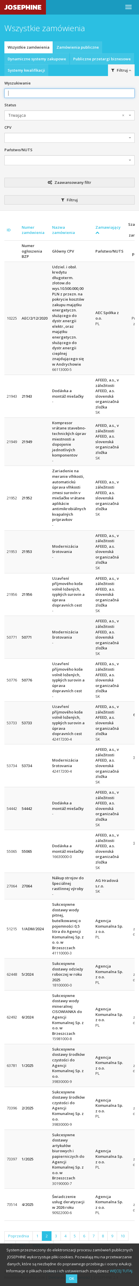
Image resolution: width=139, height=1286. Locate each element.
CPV (7, 127)
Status (10, 105)
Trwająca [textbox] (66, 115)
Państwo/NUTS (18, 149)
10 (123, 1236)
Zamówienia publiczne (77, 47)
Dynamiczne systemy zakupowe (37, 58)
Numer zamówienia (33, 230)
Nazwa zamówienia (63, 230)
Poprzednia (18, 1236)
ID (9, 229)
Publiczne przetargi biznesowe (102, 58)
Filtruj (121, 70)
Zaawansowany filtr (69, 182)
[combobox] (69, 115)
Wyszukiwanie (17, 83)
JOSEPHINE (23, 7)
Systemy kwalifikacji (26, 70)
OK (71, 1278)
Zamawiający (108, 230)
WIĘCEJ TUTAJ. (121, 1270)
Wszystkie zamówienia (28, 47)
